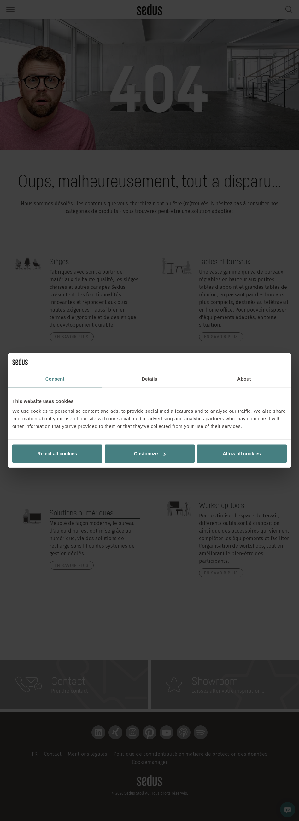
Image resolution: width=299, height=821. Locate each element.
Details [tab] (149, 378)
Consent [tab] (55, 378)
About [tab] (244, 378)
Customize (150, 453)
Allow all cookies (242, 453)
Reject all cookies (57, 453)
